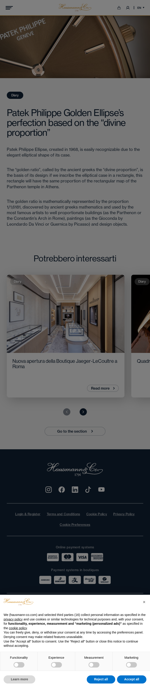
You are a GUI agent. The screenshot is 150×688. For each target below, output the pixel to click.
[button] (144, 602)
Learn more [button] (19, 679)
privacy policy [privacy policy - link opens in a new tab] (13, 619)
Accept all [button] (131, 679)
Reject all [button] (101, 679)
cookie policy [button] (18, 628)
